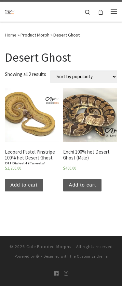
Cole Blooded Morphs (48, 246)
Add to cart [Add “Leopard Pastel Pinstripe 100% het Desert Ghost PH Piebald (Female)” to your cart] (24, 185)
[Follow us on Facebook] (56, 273)
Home (11, 35)
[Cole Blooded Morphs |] (10, 11)
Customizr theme (92, 256)
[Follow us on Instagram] (66, 273)
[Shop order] (83, 76)
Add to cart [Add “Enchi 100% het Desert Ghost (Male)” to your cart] (82, 185)
